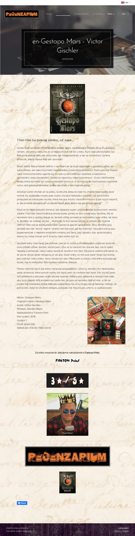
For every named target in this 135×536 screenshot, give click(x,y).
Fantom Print (92, 352)
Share (22, 503)
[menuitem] (63, 14)
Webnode (27, 531)
